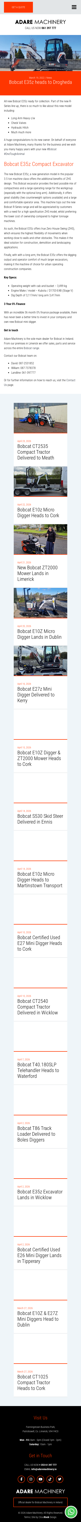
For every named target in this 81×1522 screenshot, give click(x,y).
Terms (27, 1517)
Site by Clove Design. (44, 1517)
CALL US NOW (40, 28)
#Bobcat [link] (52, 149)
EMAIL (40, 1469)
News (49, 77)
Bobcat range (31, 348)
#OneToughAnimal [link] (14, 154)
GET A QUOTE (18, 7)
